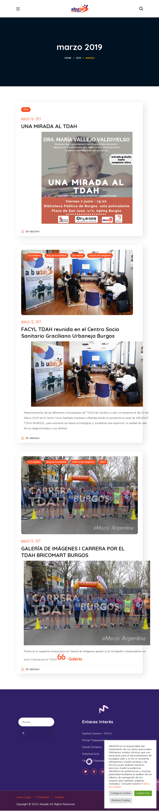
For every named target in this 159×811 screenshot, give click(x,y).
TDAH (26, 109)
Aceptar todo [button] (143, 793)
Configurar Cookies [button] (121, 793)
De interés (78, 255)
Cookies (59, 798)
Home (68, 58)
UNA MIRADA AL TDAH (49, 126)
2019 (78, 58)
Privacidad (42, 798)
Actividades (34, 255)
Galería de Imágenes (100, 255)
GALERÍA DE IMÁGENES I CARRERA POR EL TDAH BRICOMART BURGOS (73, 552)
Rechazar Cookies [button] (121, 800)
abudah (35, 231)
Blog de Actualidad (57, 255)
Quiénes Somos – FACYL (97, 734)
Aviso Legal (23, 798)
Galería (75, 659)
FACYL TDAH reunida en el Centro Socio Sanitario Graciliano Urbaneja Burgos (71, 332)
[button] (141, 8)
